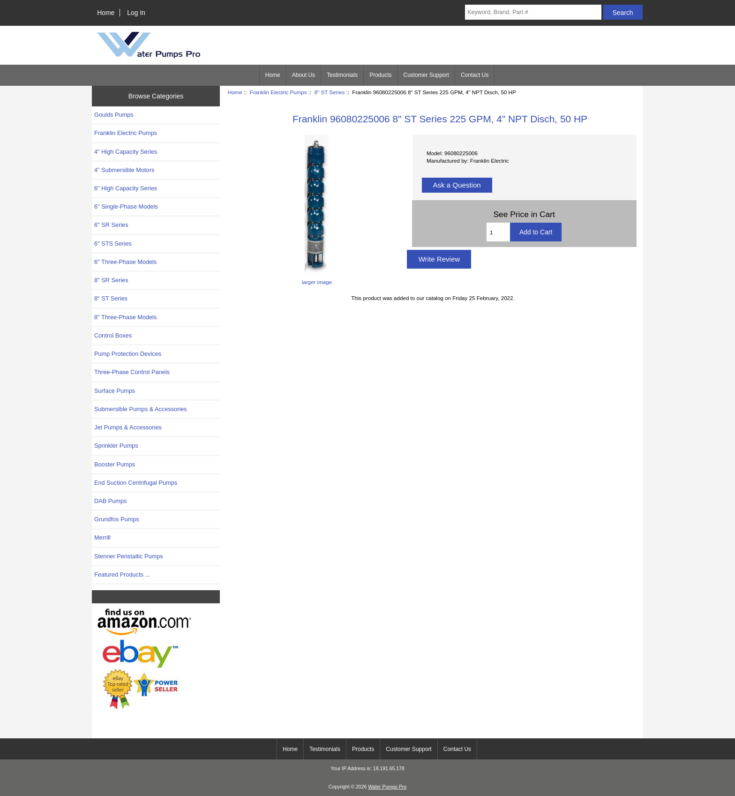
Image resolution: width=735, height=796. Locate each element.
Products (380, 75)
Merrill (102, 537)
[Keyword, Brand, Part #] (533, 12)
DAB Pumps (110, 500)
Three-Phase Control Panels (132, 371)
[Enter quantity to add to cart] (498, 232)
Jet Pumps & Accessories (128, 427)
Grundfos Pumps (116, 519)
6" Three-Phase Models (125, 261)
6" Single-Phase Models (126, 206)
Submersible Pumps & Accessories (140, 409)
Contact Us (474, 75)
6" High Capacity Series (125, 188)
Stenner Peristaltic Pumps (128, 556)
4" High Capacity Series (125, 151)
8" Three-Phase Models (125, 317)
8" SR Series (111, 280)
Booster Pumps (114, 464)
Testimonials (342, 75)
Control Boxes (113, 335)
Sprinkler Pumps (116, 445)
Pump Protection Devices (127, 353)
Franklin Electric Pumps (278, 92)
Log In (136, 12)
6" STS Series (113, 243)
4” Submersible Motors (124, 169)
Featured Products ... (122, 574)
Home (105, 12)
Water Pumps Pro (387, 786)
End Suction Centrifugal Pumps (135, 482)
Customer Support (426, 75)
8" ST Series (330, 92)
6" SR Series (111, 224)
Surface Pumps (114, 390)
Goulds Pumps (114, 114)
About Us (303, 75)
